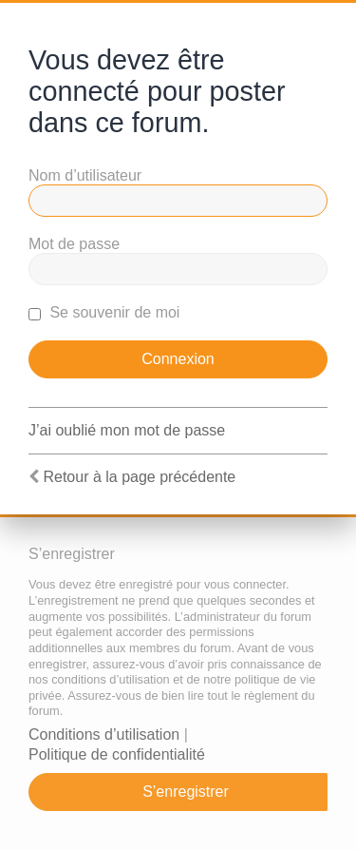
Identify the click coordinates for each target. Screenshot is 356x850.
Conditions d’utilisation (103, 734)
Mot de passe (74, 244)
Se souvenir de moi (103, 312)
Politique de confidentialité (116, 754)
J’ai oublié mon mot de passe (126, 430)
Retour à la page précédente (139, 477)
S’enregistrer (185, 791)
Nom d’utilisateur (84, 175)
